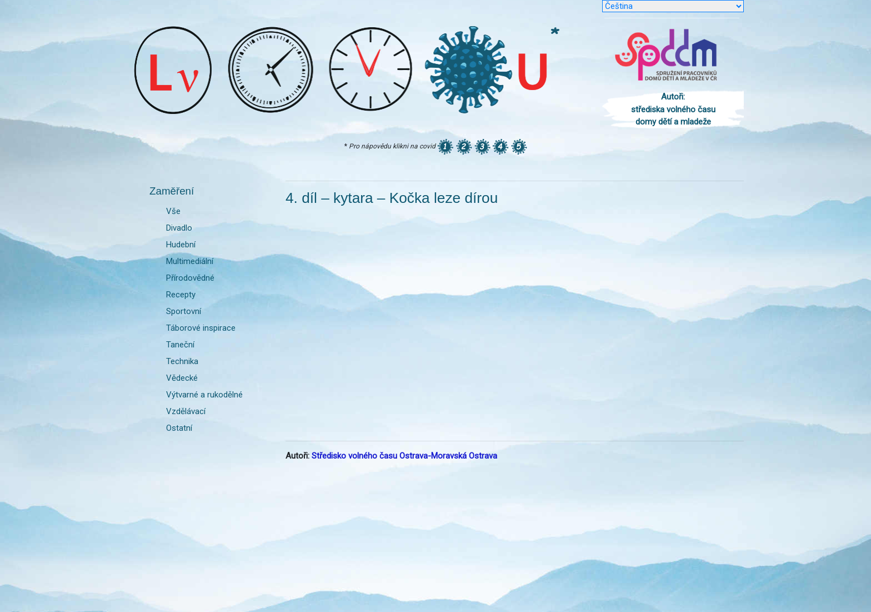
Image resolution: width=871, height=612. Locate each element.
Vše (173, 211)
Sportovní (183, 311)
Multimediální (189, 261)
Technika (182, 361)
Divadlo (179, 228)
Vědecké (182, 378)
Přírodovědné (190, 278)
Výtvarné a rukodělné (204, 395)
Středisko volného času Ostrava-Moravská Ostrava (404, 456)
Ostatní (179, 428)
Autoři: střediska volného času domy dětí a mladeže (673, 109)
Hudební (181, 245)
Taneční (180, 345)
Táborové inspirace (201, 328)
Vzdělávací (186, 411)
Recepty (181, 295)
